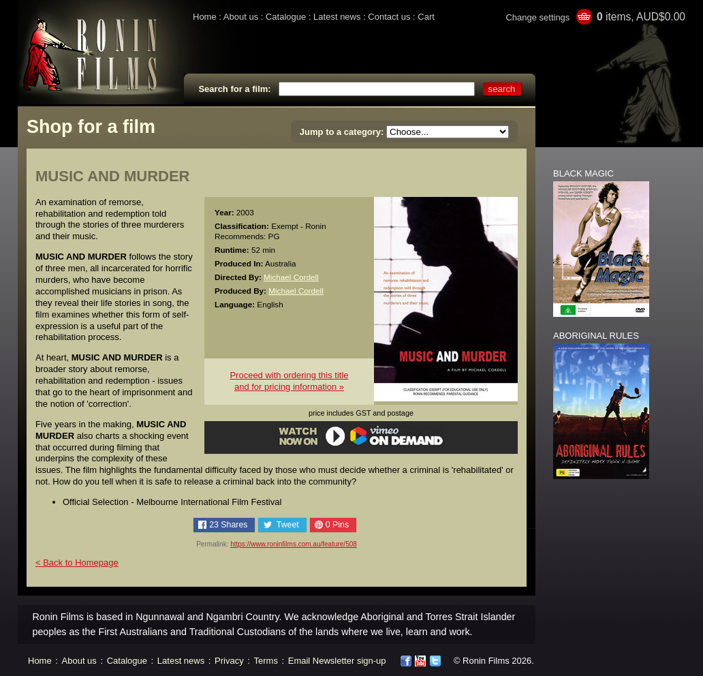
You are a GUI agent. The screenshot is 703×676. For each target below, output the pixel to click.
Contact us (389, 17)
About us (240, 17)
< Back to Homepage (77, 562)
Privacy (229, 661)
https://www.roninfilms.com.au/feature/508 (293, 544)
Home (205, 17)
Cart (426, 17)
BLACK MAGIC (583, 173)
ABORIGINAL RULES (596, 336)
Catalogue (286, 17)
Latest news (336, 17)
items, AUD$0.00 (641, 16)
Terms (266, 661)
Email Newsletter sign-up (337, 661)
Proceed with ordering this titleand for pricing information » (289, 381)
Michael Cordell (291, 277)
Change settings (537, 17)
